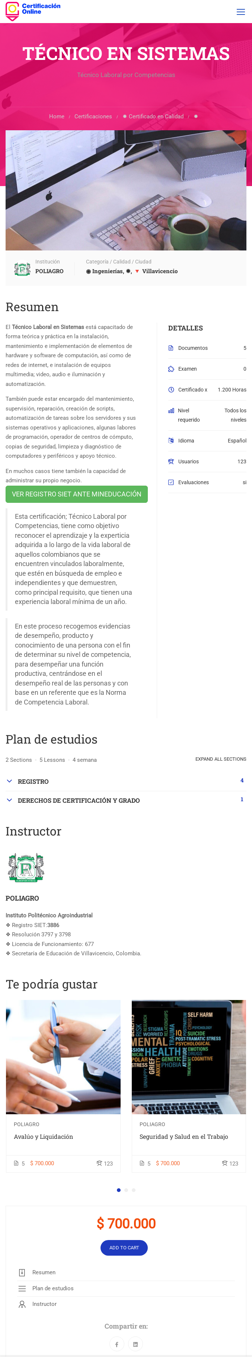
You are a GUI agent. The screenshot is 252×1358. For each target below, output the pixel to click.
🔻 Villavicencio (156, 271)
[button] (119, 1190)
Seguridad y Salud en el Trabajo (184, 1137)
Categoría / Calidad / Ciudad (118, 262)
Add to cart (124, 1248)
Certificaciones (93, 117)
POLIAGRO (22, 898)
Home (56, 117)
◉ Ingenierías (104, 271)
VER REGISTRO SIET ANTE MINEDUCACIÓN (76, 494)
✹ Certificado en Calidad (153, 117)
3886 (53, 925)
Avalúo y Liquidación (43, 1137)
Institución (47, 262)
